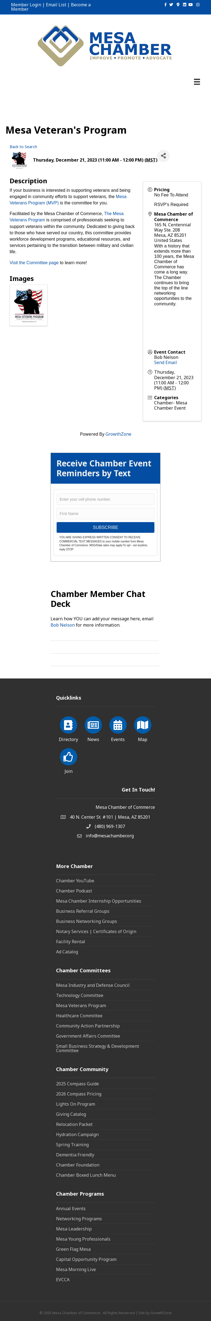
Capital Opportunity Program (86, 1259)
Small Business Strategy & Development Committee (97, 1048)
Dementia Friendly (75, 1155)
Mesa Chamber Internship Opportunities (98, 901)
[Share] (163, 156)
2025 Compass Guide (77, 1084)
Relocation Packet (74, 1124)
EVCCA (63, 1280)
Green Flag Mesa (73, 1249)
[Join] (68, 759)
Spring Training (72, 1145)
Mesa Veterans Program (81, 1005)
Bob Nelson (63, 625)
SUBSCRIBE (105, 527)
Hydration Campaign (77, 1134)
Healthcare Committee (79, 1016)
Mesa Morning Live (76, 1269)
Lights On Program (75, 1104)
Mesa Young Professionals (83, 1239)
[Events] (118, 728)
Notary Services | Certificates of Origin (96, 931)
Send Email (165, 362)
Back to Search (23, 146)
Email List (56, 5)
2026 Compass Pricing (78, 1094)
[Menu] (197, 81)
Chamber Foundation (77, 1165)
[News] (93, 728)
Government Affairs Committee (88, 1036)
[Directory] (68, 728)
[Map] (142, 728)
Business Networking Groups (86, 921)
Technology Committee (79, 995)
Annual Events (71, 1208)
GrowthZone (118, 434)
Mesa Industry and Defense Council (93, 985)
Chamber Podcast (74, 891)
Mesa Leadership (74, 1229)
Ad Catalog (67, 952)
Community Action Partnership (88, 1026)
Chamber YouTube (75, 881)
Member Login (26, 5)
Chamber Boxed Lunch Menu (86, 1175)
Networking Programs (79, 1219)
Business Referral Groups (82, 911)
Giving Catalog (71, 1114)
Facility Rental (70, 942)
